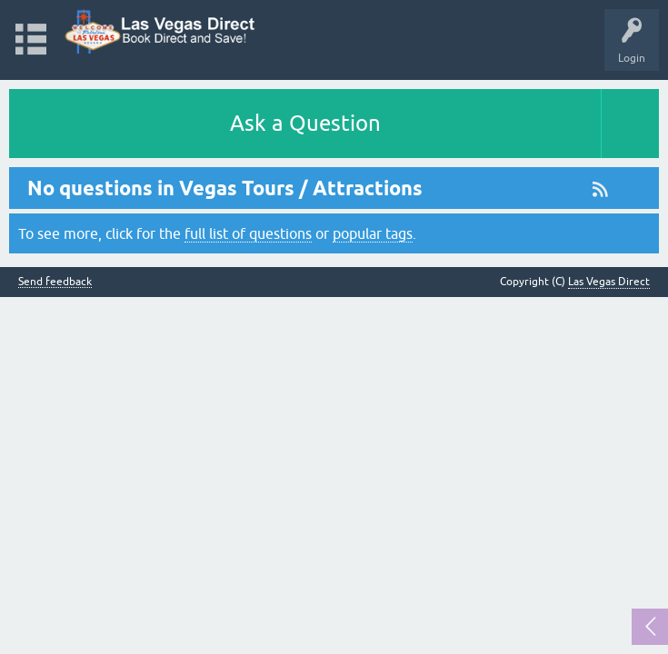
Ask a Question (305, 123)
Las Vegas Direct (609, 281)
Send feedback (55, 282)
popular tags (373, 233)
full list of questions (248, 233)
